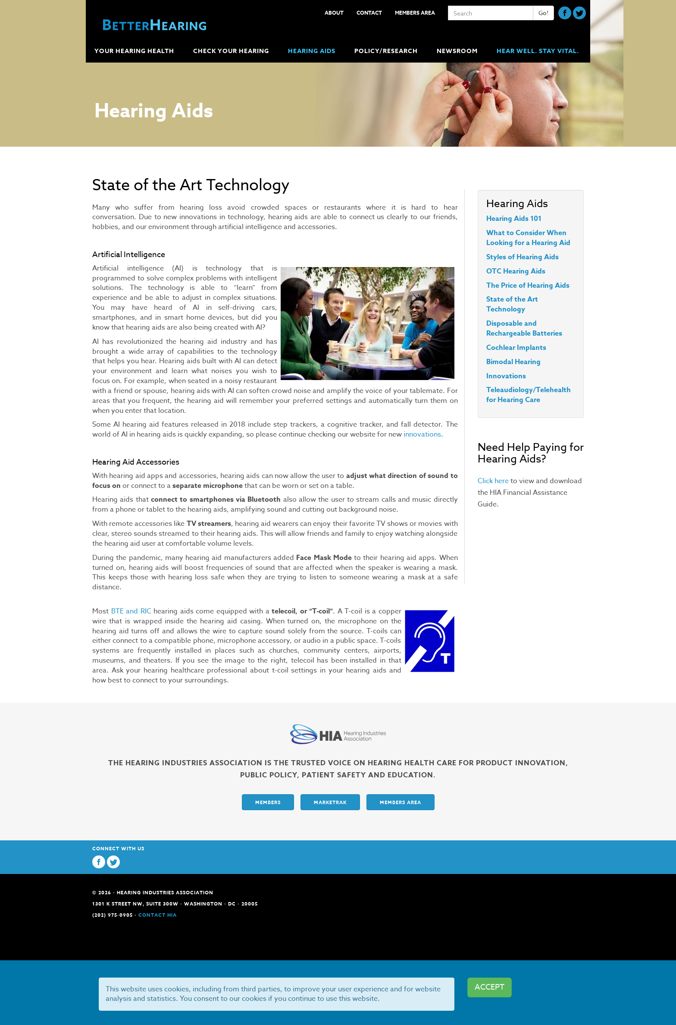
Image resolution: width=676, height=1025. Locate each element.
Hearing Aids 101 (513, 219)
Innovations (506, 376)
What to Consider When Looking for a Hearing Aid (528, 238)
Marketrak (330, 802)
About (334, 12)
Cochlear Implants (516, 348)
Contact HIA (157, 915)
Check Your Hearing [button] (232, 51)
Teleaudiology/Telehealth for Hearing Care (528, 395)
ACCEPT (489, 987)
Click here (493, 481)
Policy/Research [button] (386, 51)
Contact (369, 12)
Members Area (415, 12)
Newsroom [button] (458, 51)
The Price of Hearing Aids (528, 285)
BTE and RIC (131, 611)
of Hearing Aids (532, 257)
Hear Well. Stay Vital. (538, 51)
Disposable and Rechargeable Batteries (524, 328)
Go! (543, 13)
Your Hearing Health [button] (135, 51)
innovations (422, 434)
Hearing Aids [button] (312, 51)
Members (268, 802)
